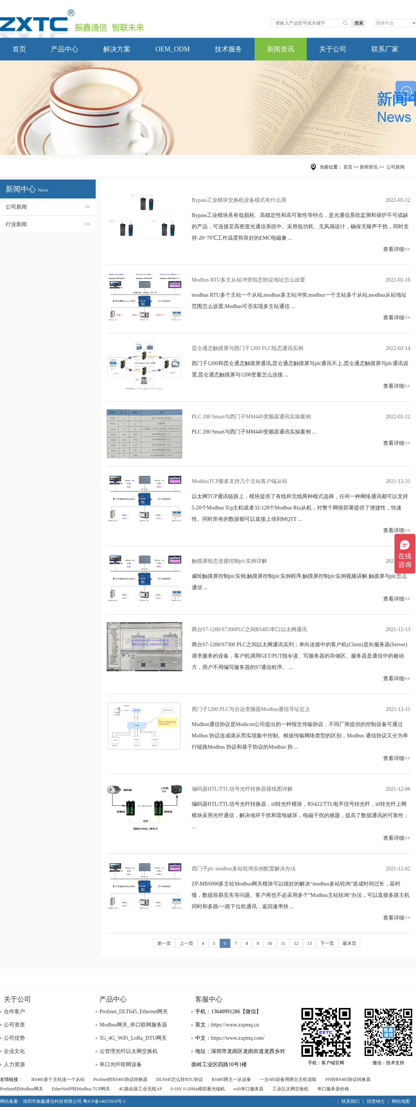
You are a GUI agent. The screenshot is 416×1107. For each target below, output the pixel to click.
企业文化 (14, 1051)
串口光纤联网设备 (120, 1064)
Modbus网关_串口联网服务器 (133, 1025)
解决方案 (116, 49)
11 (283, 943)
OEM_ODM (172, 49)
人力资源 (14, 1064)
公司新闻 (48, 206)
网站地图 (401, 1101)
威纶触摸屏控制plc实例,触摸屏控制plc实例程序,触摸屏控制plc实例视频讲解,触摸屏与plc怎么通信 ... (299, 581)
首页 (19, 49)
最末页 (349, 943)
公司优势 (14, 1038)
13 (309, 943)
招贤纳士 (376, 1101)
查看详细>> (396, 249)
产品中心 (64, 49)
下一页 (327, 943)
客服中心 (208, 999)
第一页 (164, 943)
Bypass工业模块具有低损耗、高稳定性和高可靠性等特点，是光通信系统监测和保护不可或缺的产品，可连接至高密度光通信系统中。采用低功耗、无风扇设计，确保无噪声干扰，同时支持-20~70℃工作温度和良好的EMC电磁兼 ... (300, 226)
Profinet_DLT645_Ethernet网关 (133, 1011)
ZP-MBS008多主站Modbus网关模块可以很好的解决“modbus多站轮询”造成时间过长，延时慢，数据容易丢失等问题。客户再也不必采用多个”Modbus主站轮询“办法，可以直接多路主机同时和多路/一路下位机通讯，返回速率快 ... (301, 895)
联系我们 (350, 1101)
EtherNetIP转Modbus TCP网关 (81, 1089)
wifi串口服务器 (249, 1089)
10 (270, 943)
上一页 (186, 943)
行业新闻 (48, 224)
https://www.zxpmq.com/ (237, 1038)
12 (296, 943)
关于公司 (332, 49)
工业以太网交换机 (290, 1089)
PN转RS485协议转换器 (348, 1079)
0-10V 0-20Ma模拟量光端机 (198, 1089)
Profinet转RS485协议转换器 (120, 1079)
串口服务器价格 (333, 1089)
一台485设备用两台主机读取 (288, 1079)
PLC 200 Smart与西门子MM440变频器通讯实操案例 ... (254, 432)
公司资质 (14, 1025)
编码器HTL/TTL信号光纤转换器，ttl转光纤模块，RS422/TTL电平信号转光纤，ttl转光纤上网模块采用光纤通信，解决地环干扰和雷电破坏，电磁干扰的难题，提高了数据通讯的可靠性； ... (300, 815)
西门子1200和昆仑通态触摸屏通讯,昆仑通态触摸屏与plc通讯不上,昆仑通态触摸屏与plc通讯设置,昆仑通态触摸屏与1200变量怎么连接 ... (300, 369)
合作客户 (14, 1011)
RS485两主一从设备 (231, 1079)
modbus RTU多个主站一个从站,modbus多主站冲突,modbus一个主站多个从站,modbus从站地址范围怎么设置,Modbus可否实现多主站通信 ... (299, 300)
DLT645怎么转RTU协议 (179, 1079)
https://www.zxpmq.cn (235, 1025)
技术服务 (228, 49)
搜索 (358, 23)
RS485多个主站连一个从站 (58, 1079)
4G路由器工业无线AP (140, 1089)
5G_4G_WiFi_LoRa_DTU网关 (133, 1038)
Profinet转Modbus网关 (21, 1089)
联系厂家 (385, 49)
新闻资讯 (280, 49)
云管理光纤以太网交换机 (128, 1051)
